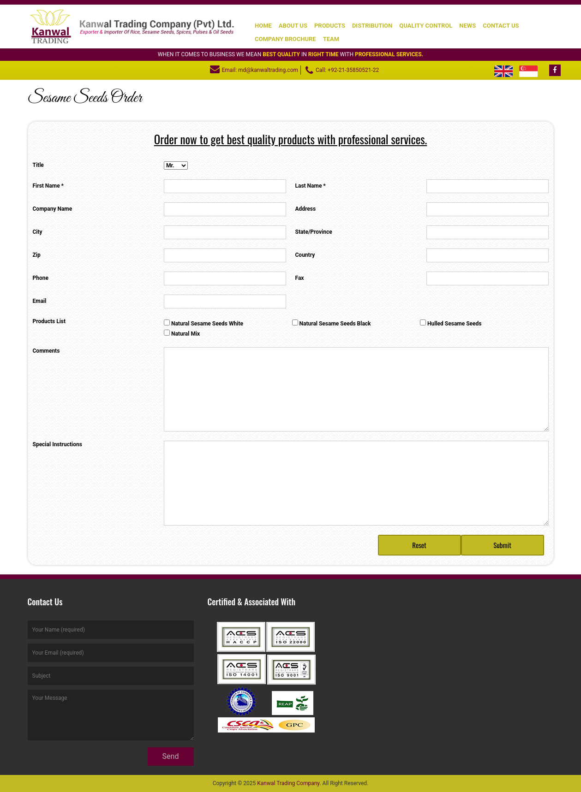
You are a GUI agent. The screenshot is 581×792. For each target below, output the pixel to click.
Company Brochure (285, 38)
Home (263, 25)
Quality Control (425, 25)
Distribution (372, 25)
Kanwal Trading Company (288, 783)
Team (331, 38)
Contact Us (501, 25)
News (467, 25)
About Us (293, 25)
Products (329, 25)
